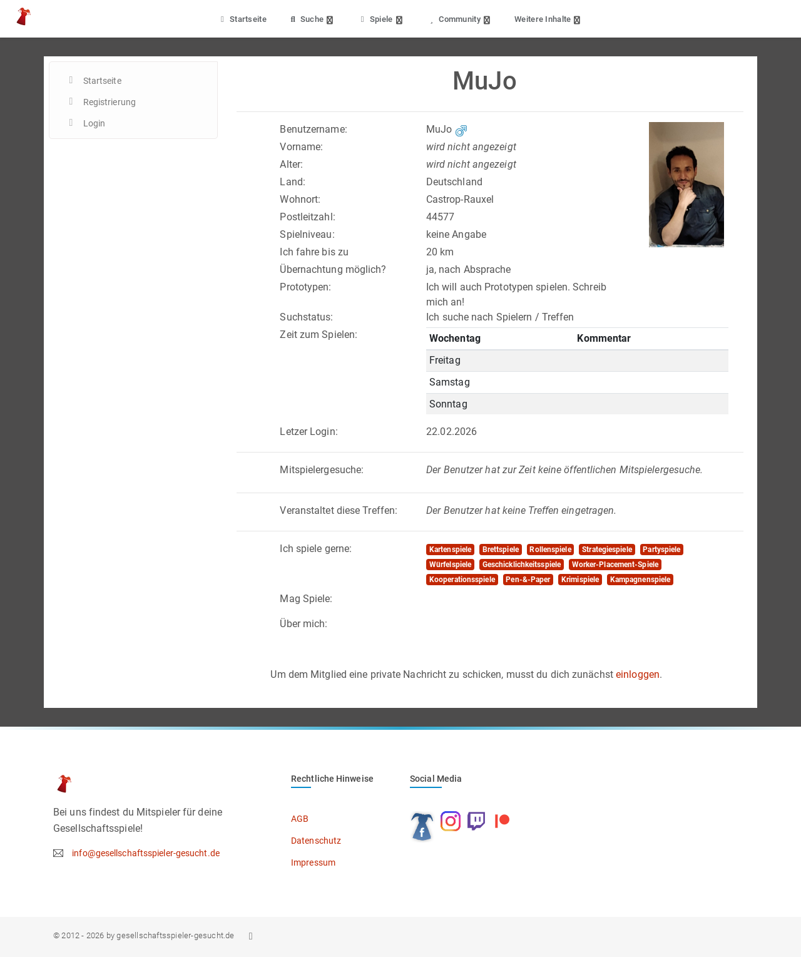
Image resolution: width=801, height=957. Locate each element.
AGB (300, 819)
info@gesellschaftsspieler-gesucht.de (146, 853)
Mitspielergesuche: (322, 470)
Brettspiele (500, 549)
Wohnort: (300, 199)
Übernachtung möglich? (333, 269)
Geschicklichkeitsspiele (521, 564)
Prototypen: (305, 287)
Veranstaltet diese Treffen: (338, 510)
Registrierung (109, 102)
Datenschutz (316, 841)
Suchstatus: (306, 317)
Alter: (291, 164)
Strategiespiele (607, 549)
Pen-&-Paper (528, 579)
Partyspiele (661, 549)
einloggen (638, 674)
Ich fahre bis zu (314, 252)
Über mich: (303, 624)
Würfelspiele (450, 564)
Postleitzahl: (307, 217)
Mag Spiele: (306, 599)
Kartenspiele (450, 549)
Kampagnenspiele (640, 579)
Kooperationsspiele (462, 579)
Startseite (242, 19)
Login (94, 123)
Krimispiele (580, 579)
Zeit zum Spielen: (318, 334)
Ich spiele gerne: (316, 549)
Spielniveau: (307, 234)
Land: (292, 182)
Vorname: (301, 147)
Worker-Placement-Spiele (615, 564)
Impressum (313, 862)
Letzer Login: (308, 432)
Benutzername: (313, 129)
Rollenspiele (550, 549)
